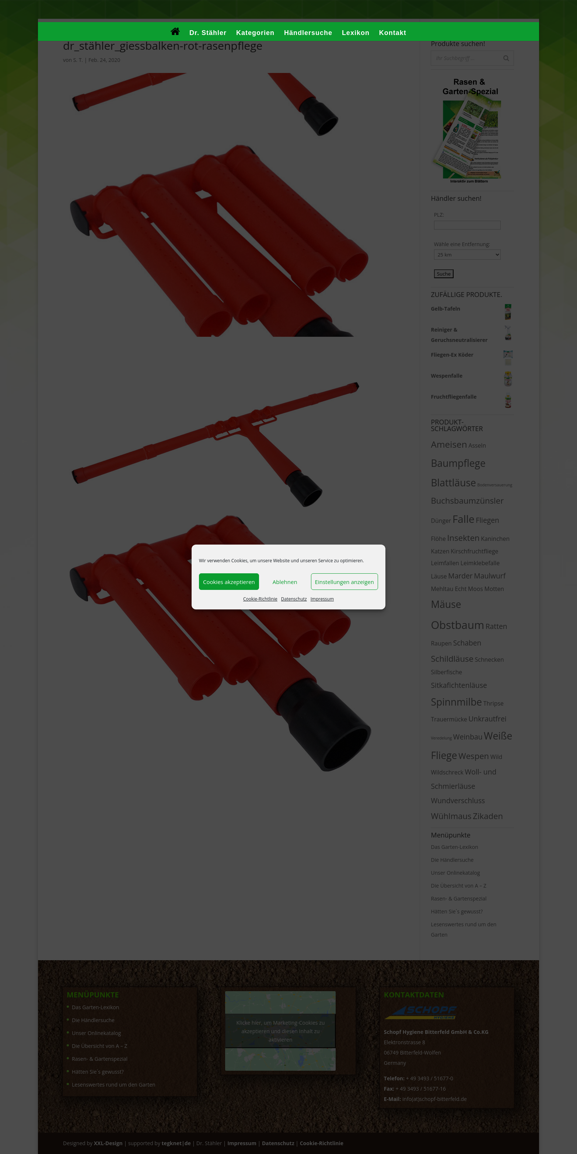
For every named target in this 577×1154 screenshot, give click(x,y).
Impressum (322, 599)
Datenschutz (294, 599)
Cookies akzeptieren (229, 581)
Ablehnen (285, 581)
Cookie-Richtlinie (260, 599)
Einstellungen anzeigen (344, 581)
